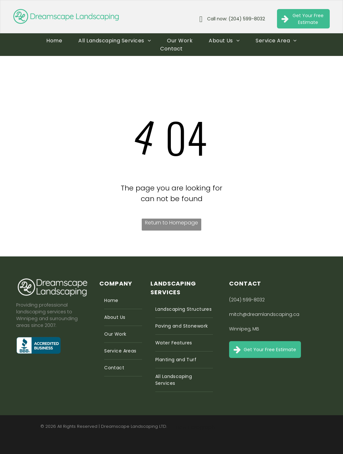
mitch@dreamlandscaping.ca (264, 314)
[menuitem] (54, 41)
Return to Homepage (171, 222)
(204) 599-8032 (247, 300)
